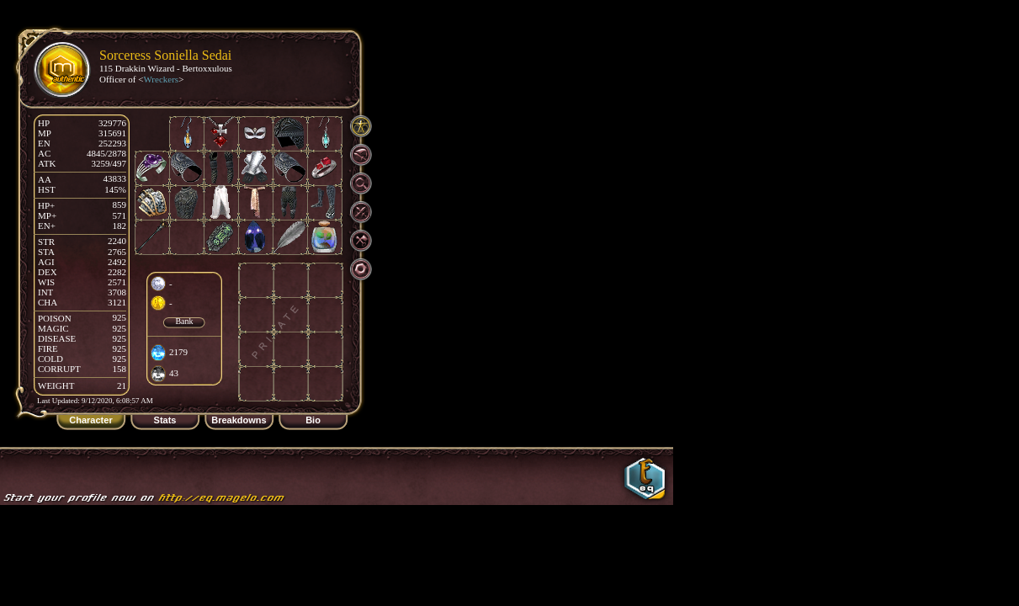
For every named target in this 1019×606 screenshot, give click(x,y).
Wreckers (160, 79)
